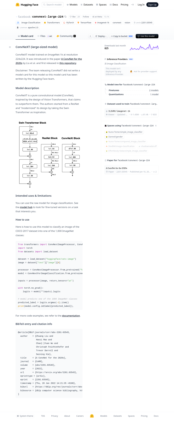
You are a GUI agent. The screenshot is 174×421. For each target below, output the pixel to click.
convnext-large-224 (47, 16)
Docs (113, 4)
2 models (153, 90)
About (67, 416)
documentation (71, 315)
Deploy (101, 36)
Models (71, 4)
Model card (25, 36)
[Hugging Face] (92, 416)
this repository (67, 63)
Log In (141, 4)
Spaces (101, 4)
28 (78, 16)
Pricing (124, 4)
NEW (130, 59)
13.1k (106, 16)
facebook (24, 17)
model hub (26, 207)
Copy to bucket (122, 36)
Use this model (147, 36)
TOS (43, 416)
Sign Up (152, 4)
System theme (25, 416)
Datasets (86, 4)
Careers (80, 416)
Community (66, 36)
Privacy (54, 416)
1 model (154, 94)
